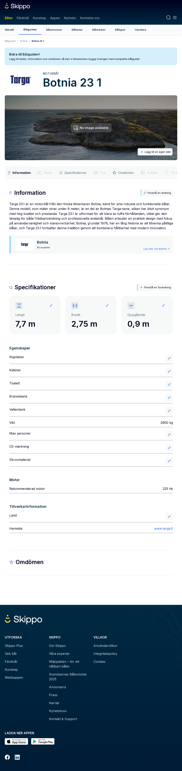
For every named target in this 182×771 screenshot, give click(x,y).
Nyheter (70, 18)
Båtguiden (30, 29)
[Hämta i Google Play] (42, 741)
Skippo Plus (14, 646)
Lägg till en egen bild (155, 152)
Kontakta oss (90, 18)
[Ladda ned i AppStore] (16, 741)
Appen (55, 18)
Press (53, 695)
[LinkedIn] (17, 758)
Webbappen (14, 677)
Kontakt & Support (63, 719)
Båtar (9, 18)
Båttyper (120, 29)
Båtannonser (54, 29)
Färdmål (23, 18)
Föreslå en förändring (155, 287)
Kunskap (39, 18)
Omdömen (123, 173)
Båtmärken (99, 29)
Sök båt (10, 654)
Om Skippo (57, 646)
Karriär (54, 703)
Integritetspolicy (105, 654)
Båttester (77, 29)
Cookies (99, 662)
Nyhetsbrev (58, 711)
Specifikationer (73, 173)
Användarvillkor (105, 646)
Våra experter (59, 654)
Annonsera (57, 687)
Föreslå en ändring (157, 193)
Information (19, 173)
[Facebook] (7, 758)
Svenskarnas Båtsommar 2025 (68, 676)
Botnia (23, 41)
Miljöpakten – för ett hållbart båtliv (64, 664)
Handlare (140, 29)
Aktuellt (9, 29)
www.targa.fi (163, 528)
